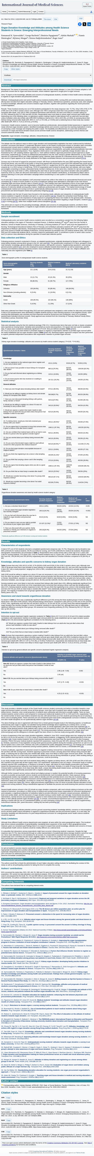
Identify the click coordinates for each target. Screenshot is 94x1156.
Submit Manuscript (24, 11)
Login (34, 11)
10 (40, 183)
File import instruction (20, 80)
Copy (6, 69)
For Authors (12, 11)
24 (3, 201)
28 (14, 201)
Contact (40, 11)
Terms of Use (80, 1152)
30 (54, 201)
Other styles (15, 69)
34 (84, 777)
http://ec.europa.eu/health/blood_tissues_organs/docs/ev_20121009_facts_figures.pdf (46, 904)
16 (50, 191)
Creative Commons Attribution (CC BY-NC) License (65, 1143)
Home (4, 11)
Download (7, 80)
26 (51, 770)
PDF (81, 18)
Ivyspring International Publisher (43, 1151)
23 (58, 802)
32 (48, 243)
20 (89, 200)
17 (42, 183)
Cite (55, 19)
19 (52, 196)
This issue (47, 19)
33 (82, 732)
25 (52, 201)
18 (52, 191)
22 (53, 766)
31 (54, 196)
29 (49, 780)
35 (69, 795)
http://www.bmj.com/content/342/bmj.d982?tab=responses (57, 937)
